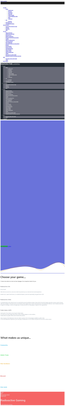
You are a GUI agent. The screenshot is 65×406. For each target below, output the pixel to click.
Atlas (7, 9)
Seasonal (10, 19)
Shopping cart (9, 22)
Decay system (9, 47)
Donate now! (3, 396)
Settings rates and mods (11, 58)
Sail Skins (10, 12)
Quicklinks (6, 25)
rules (7, 60)
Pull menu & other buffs (11, 54)
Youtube (7, 29)
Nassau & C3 (8, 35)
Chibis (7, 53)
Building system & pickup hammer (13, 56)
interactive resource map (11, 26)
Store (4, 7)
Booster (10, 11)
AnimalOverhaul (9, 48)
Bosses (7, 45)
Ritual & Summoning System (12, 37)
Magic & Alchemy (9, 36)
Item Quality (8, 50)
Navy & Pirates (9, 32)
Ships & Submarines (10, 40)
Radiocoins (10, 10)
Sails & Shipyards (9, 52)
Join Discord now (4, 246)
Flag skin (10, 14)
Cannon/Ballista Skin (13, 16)
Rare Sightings (9, 42)
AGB (1, 393)
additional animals (10, 34)
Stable (7, 39)
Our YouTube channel (5, 394)
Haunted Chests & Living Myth (12, 43)
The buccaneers (9, 41)
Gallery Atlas (8, 51)
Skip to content (4, 1)
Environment (8, 46)
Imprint (2, 392)
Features (5, 61)
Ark (6, 20)
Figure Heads (11, 15)
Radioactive (10, 5)
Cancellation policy (10, 23)
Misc (9, 17)
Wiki (7, 30)
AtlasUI (7, 27)
